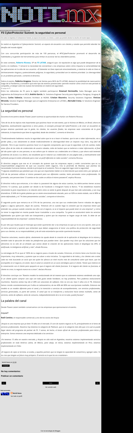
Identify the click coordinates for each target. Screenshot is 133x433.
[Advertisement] (50, 413)
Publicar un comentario (12, 376)
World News (17, 393)
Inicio (50, 383)
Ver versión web (50, 387)
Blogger (57, 431)
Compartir (6, 365)
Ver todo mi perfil (16, 396)
